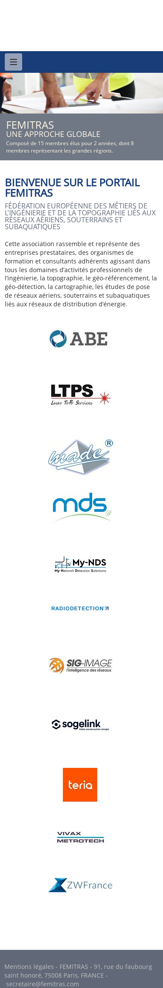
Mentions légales (29, 966)
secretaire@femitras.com (42, 984)
